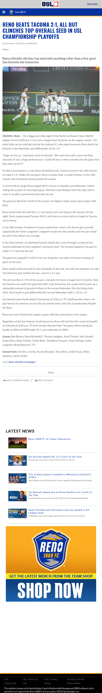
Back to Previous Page (17, 380)
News (11, 362)
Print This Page (45, 380)
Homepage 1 (30, 362)
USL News (19, 362)
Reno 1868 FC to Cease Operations (49, 438)
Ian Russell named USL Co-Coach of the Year (55, 456)
